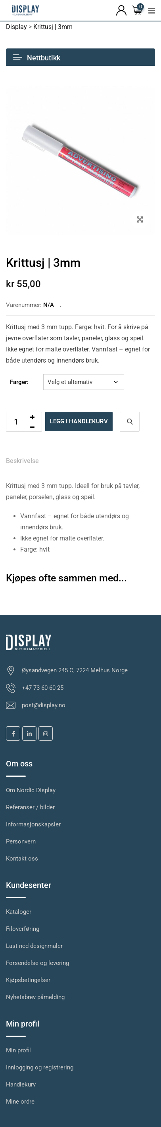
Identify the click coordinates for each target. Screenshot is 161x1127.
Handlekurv (21, 1084)
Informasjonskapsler (33, 824)
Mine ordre (20, 1101)
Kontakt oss (22, 858)
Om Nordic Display (31, 790)
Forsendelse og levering (37, 963)
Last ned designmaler (34, 945)
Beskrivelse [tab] (22, 461)
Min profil (18, 1050)
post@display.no (43, 705)
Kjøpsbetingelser (28, 980)
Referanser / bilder (30, 807)
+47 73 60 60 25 (42, 687)
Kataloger (18, 911)
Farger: (19, 382)
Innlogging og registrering (39, 1067)
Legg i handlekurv (79, 421)
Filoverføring (22, 928)
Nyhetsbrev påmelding (35, 997)
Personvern (21, 841)
